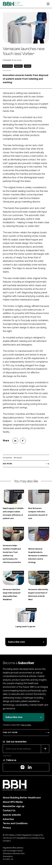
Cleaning (27, 66)
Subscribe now (16, 642)
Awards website (12, 815)
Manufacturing (7, 66)
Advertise (8, 819)
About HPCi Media (13, 802)
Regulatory (18, 66)
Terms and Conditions (15, 823)
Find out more (10, 732)
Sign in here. (26, 725)
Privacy (7, 827)
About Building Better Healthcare (22, 797)
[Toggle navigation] (48, 4)
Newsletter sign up (13, 806)
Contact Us (9, 810)
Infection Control (18, 572)
